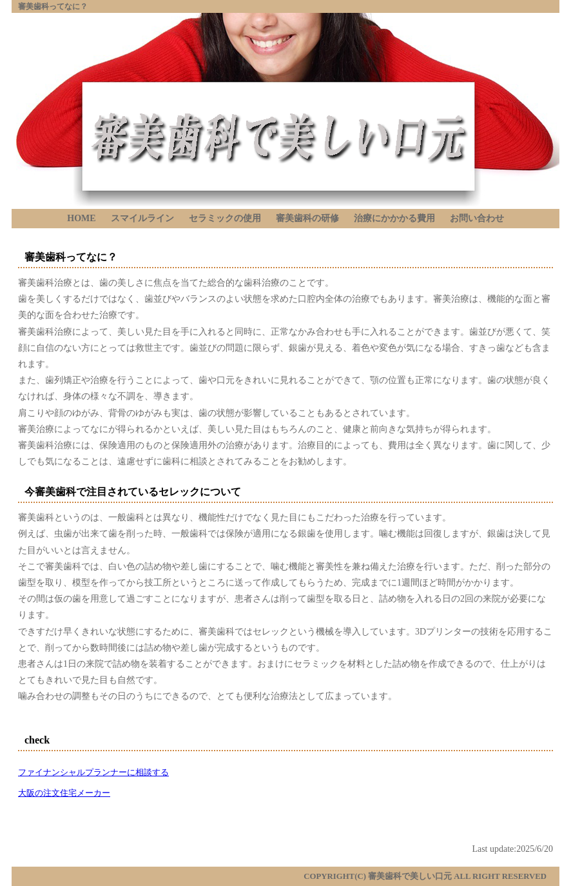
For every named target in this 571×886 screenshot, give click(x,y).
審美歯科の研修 (307, 218)
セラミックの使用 (225, 218)
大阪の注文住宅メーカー (64, 793)
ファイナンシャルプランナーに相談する (93, 772)
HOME (81, 218)
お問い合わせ (477, 218)
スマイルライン (142, 218)
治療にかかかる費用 (394, 218)
